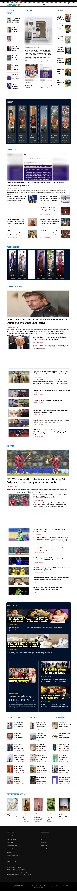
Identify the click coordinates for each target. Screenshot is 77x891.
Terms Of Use (44, 846)
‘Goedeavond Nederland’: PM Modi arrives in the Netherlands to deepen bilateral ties (38, 52)
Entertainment (15, 286)
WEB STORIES (13, 247)
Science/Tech (58, 718)
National (42, 80)
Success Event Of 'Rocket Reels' (59, 275)
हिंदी (23, 1)
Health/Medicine (16, 794)
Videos (60, 11)
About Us (42, 839)
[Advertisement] (22, 214)
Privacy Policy (44, 849)
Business (34, 718)
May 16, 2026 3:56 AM (14, 1)
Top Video (12, 606)
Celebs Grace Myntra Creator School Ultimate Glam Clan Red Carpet (41, 275)
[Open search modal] (69, 4)
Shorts (11, 102)
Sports (10, 446)
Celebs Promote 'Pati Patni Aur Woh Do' (22, 275)
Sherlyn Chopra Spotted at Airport (12, 275)
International (29, 47)
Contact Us (43, 842)
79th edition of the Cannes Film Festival (50, 275)
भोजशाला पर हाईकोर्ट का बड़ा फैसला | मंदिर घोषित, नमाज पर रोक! (21, 698)
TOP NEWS (29, 11)
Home (41, 836)
